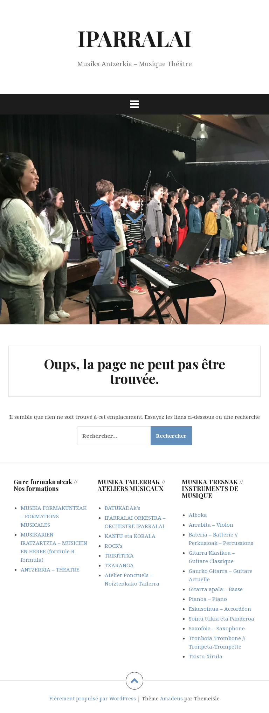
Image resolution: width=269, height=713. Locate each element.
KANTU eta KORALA (130, 535)
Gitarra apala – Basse (216, 589)
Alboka (198, 514)
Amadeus (171, 698)
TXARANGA (119, 565)
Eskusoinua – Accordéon (220, 608)
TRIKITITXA (119, 555)
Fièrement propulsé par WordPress (92, 698)
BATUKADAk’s (122, 507)
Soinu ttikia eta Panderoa (221, 618)
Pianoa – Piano (208, 598)
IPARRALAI (134, 38)
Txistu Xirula (205, 656)
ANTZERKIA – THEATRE (50, 569)
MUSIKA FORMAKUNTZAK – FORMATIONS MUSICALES (54, 516)
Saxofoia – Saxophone (217, 628)
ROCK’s (113, 545)
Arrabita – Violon (211, 524)
